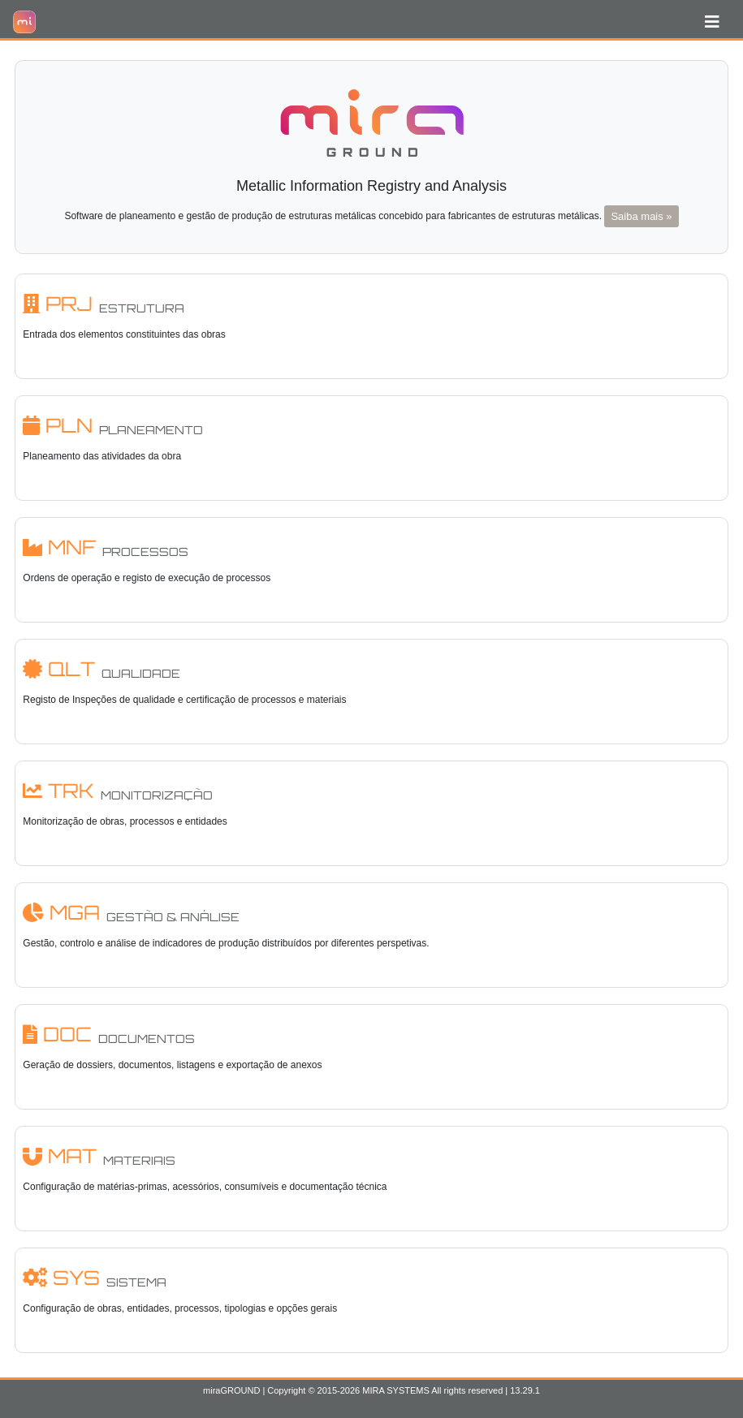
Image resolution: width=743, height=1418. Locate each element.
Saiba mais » (641, 216)
